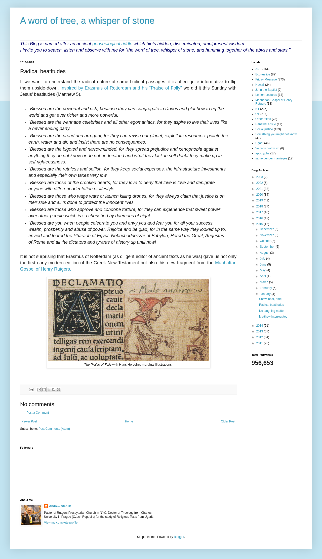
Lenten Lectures (266, 95)
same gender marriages (271, 158)
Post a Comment (37, 412)
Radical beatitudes (271, 305)
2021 (260, 189)
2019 (260, 200)
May (263, 270)
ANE (258, 69)
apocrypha (262, 153)
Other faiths (263, 119)
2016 (260, 218)
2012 (260, 337)
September (267, 246)
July (263, 258)
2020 (260, 194)
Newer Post (29, 421)
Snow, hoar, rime (270, 299)
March (264, 282)
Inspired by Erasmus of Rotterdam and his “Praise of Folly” (121, 88)
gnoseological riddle (112, 43)
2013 (260, 331)
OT (257, 114)
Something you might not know (276, 134)
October (265, 241)
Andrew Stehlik (60, 506)
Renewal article (265, 124)
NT (257, 109)
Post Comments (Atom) (54, 429)
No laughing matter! (272, 311)
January (265, 294)
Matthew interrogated (273, 316)
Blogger (179, 537)
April (263, 276)
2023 (260, 177)
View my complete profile (60, 522)
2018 (260, 206)
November (267, 235)
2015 (260, 224)
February (266, 288)
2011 (260, 343)
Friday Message (266, 79)
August (265, 252)
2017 (260, 212)
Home (129, 421)
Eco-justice (262, 74)
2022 (260, 183)
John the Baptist (266, 90)
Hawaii (259, 85)
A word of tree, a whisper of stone (87, 21)
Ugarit (259, 143)
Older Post (228, 421)
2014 (260, 325)
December (267, 229)
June (263, 264)
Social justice (264, 129)
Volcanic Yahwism (267, 148)
